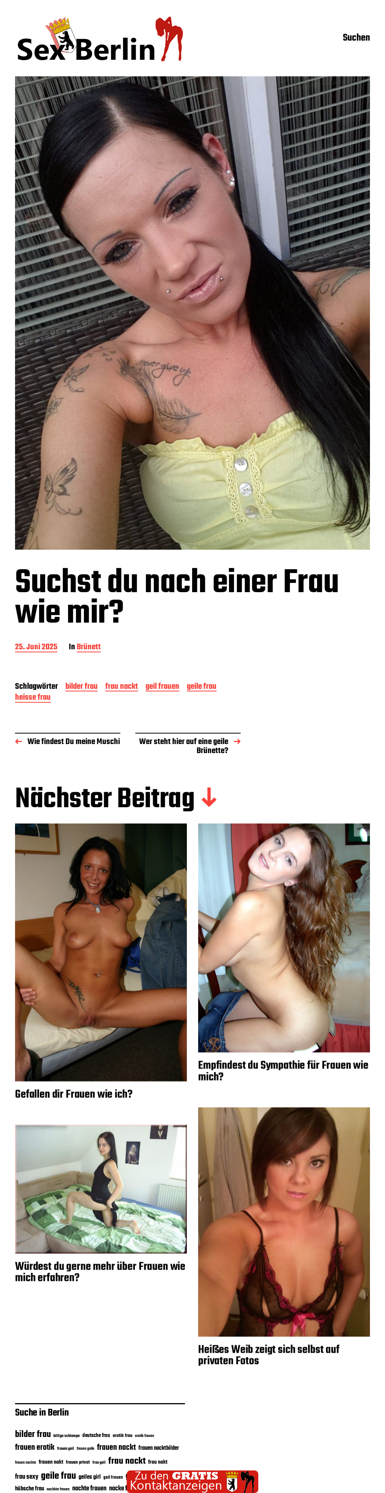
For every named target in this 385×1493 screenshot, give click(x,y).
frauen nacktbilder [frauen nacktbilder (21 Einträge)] (158, 1448)
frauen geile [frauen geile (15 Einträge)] (85, 1449)
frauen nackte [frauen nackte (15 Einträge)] (25, 1463)
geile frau (202, 687)
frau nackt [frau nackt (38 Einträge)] (127, 1461)
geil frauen (162, 687)
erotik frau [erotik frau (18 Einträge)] (122, 1436)
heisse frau (33, 698)
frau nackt (121, 687)
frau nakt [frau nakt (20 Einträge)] (157, 1462)
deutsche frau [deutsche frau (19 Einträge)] (96, 1436)
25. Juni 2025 (36, 647)
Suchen (356, 38)
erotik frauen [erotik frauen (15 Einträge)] (144, 1436)
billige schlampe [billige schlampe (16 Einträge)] (66, 1436)
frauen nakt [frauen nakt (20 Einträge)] (51, 1462)
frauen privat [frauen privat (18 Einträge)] (78, 1462)
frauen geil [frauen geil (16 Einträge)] (65, 1449)
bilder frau (81, 687)
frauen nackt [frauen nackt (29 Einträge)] (116, 1447)
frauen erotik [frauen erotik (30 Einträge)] (35, 1447)
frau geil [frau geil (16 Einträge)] (99, 1463)
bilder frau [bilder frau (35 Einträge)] (33, 1434)
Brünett (89, 647)
